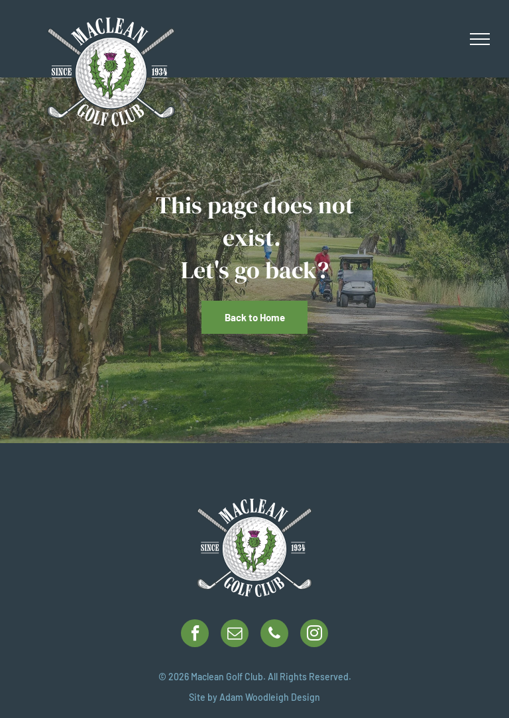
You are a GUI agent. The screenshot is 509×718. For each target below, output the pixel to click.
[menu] (480, 39)
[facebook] (195, 634)
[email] (235, 634)
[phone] (274, 634)
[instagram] (314, 634)
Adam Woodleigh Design (269, 697)
